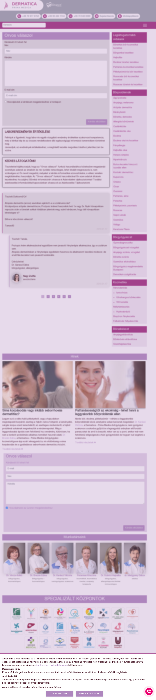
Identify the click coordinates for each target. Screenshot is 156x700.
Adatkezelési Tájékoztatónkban (51, 665)
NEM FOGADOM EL (89, 694)
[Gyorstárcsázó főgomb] (149, 691)
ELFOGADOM (60, 694)
